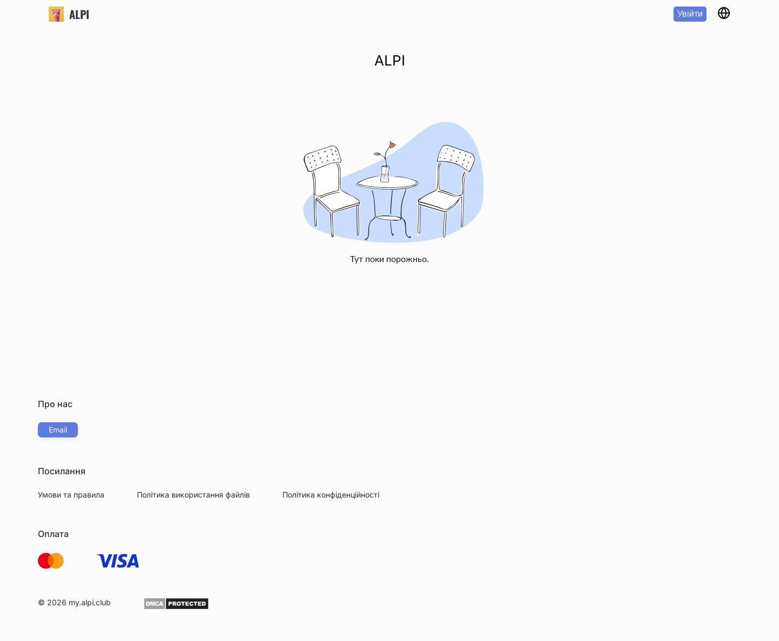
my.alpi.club (90, 602)
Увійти (690, 13)
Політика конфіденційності (330, 494)
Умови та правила (71, 494)
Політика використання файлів (193, 494)
